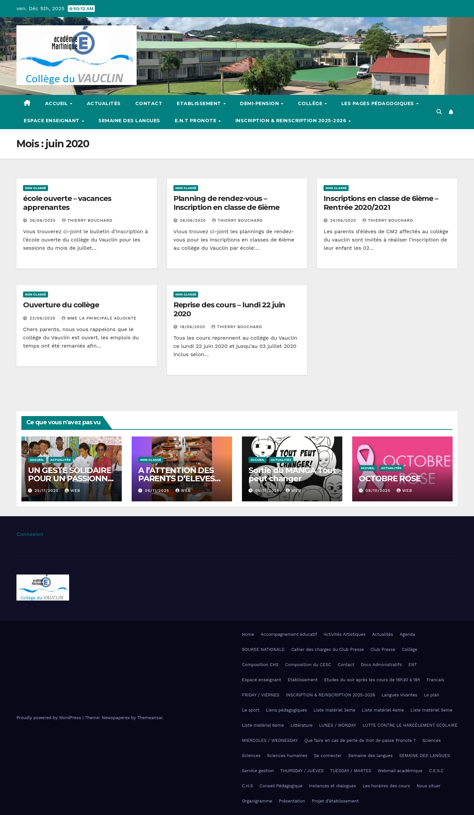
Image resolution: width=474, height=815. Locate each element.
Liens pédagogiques (286, 710)
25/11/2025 (47, 490)
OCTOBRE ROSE (390, 478)
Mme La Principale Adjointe (99, 318)
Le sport (250, 710)
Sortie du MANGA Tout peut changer (292, 474)
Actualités (104, 103)
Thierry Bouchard (87, 220)
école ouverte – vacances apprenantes (67, 202)
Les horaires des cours (386, 785)
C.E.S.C (436, 770)
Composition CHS (260, 664)
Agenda (407, 634)
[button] (439, 112)
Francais (435, 679)
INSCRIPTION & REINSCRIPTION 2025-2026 (291, 121)
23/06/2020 (43, 318)
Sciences (431, 740)
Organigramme (257, 801)
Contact (149, 103)
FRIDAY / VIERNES (260, 694)
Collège (311, 103)
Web (72, 490)
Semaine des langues (129, 121)
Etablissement (200, 103)
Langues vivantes (399, 694)
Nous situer (429, 785)
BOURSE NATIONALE (263, 649)
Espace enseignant (52, 121)
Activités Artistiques (344, 634)
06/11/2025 (158, 490)
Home (248, 634)
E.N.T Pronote (196, 121)
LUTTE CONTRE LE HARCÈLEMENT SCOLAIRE (410, 725)
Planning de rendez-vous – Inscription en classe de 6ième (226, 202)
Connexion (29, 534)
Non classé (35, 188)
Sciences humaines (287, 755)
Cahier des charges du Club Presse (327, 649)
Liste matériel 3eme (335, 710)
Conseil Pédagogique (281, 785)
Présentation (292, 801)
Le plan (431, 694)
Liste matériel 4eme (383, 710)
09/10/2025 (378, 490)
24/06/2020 (344, 220)
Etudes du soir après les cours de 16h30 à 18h (372, 679)
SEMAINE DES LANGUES (424, 755)
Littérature (301, 725)
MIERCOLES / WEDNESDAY (270, 740)
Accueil (57, 103)
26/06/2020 (43, 220)
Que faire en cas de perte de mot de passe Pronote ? (360, 740)
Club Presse (383, 649)
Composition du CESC (308, 664)
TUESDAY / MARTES (350, 770)
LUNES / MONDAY (337, 725)
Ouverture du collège (61, 304)
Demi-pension (260, 103)
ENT (412, 664)
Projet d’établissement (335, 801)
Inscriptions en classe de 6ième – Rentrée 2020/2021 (381, 202)
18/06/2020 (193, 326)
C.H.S (247, 785)
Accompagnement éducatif (289, 634)
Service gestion (258, 770)
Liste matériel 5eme (431, 710)
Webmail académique (400, 770)
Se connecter (328, 755)
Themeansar (150, 717)
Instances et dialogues (332, 785)
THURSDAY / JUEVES (302, 770)
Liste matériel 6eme (263, 725)
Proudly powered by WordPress (49, 717)
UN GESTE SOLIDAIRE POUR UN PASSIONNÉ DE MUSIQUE (70, 478)
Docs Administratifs (381, 664)
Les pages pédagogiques (378, 103)
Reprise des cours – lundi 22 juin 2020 (229, 309)
